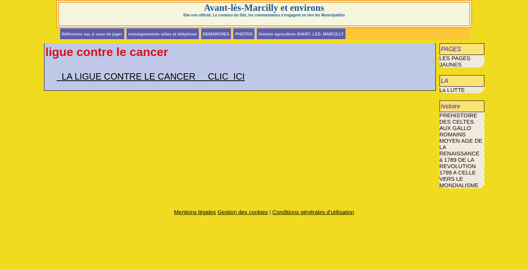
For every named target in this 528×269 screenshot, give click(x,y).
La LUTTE (452, 90)
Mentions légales (195, 212)
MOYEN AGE (457, 140)
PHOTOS (243, 34)
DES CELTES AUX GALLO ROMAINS (457, 127)
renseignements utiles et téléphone (162, 34)
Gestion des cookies (243, 212)
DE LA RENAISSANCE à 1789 (461, 150)
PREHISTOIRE (458, 115)
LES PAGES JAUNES (455, 61)
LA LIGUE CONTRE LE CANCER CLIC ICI (151, 76)
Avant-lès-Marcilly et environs (264, 8)
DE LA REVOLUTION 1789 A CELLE (458, 166)
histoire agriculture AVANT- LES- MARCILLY (301, 34)
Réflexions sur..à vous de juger (92, 34)
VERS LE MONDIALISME (459, 182)
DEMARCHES (216, 34)
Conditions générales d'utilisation (313, 212)
